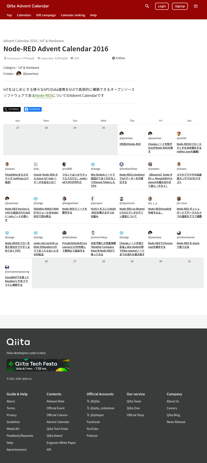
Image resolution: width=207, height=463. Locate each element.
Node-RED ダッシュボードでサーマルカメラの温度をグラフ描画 (189, 212)
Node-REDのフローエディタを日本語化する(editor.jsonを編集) (189, 147)
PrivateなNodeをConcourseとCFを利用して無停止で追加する (74, 246)
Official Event (56, 408)
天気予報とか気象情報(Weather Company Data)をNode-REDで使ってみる (103, 248)
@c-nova (182, 201)
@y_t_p (152, 201)
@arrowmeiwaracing (17, 269)
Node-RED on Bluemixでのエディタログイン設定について (132, 212)
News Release (176, 422)
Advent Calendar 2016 (20, 40)
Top (9, 15)
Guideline (13, 422)
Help (93, 15)
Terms (11, 408)
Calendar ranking (73, 15)
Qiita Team (134, 401)
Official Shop (135, 415)
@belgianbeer (70, 201)
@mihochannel (185, 235)
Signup (180, 6)
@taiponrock (126, 201)
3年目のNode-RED (130, 144)
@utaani (10, 166)
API (49, 449)
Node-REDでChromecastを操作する (160, 244)
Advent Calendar (58, 422)
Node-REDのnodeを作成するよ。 (160, 210)
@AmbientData (128, 166)
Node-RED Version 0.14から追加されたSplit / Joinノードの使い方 (17, 214)
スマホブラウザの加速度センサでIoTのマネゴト (189, 178)
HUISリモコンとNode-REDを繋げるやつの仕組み (103, 212)
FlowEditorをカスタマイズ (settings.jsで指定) (17, 178)
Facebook (93, 422)
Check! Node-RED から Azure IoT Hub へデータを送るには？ (46, 178)
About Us (173, 401)
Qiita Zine (133, 408)
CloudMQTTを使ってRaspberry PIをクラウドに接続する (17, 280)
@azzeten (153, 166)
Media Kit (13, 429)
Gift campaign (46, 15)
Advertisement (17, 449)
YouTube (92, 429)
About (11, 401)
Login (162, 6)
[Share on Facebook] (33, 109)
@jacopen (97, 201)
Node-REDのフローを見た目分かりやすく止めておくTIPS (17, 246)
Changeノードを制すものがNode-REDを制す (160, 147)
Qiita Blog (173, 415)
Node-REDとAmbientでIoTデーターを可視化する (132, 178)
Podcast (92, 435)
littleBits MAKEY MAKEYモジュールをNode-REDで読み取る (46, 212)
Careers (172, 408)
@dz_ (37, 166)
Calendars (24, 15)
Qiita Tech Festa (57, 429)
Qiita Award (54, 435)
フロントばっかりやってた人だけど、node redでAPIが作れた (75, 178)
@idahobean (69, 235)
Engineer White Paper (61, 443)
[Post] (12, 109)
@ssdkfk (67, 166)
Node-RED (43, 95)
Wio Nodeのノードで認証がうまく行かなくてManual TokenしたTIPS (103, 180)
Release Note (55, 401)
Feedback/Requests (20, 435)
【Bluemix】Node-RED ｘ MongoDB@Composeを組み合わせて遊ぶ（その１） (160, 180)
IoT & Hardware (52, 40)
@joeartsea (126, 136)
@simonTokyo (99, 235)
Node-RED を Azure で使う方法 (188, 244)
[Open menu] (195, 6)
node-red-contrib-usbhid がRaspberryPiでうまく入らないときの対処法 (46, 248)
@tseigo (95, 166)
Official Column (57, 415)
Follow (118, 58)
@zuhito (181, 136)
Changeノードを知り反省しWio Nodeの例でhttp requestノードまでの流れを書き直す (131, 248)
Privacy (11, 415)
